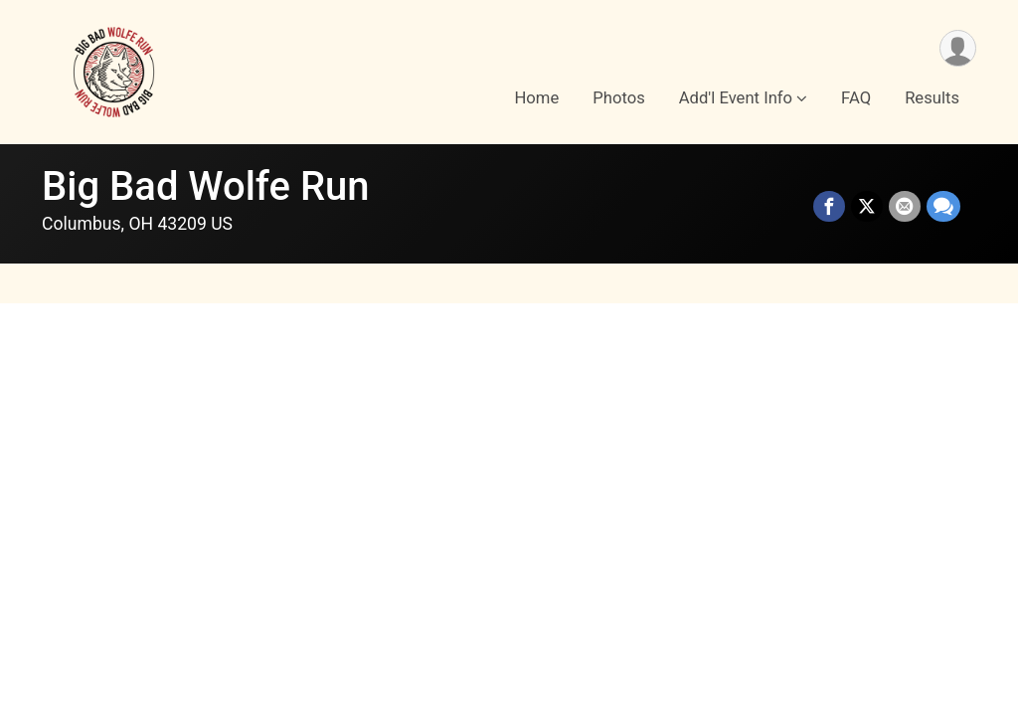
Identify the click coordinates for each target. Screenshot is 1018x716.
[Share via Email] (905, 207)
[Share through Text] (943, 207)
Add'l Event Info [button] (735, 98)
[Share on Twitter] (867, 207)
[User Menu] (957, 48)
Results (932, 98)
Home (537, 98)
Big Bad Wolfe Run (206, 186)
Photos (618, 98)
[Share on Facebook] (829, 207)
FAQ (856, 98)
